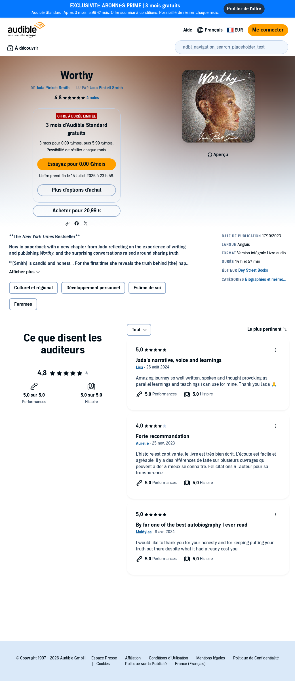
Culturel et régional (33, 288)
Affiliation (133, 658)
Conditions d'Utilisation (168, 658)
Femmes (23, 304)
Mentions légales (210, 658)
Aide (187, 30)
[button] (67, 223)
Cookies (103, 663)
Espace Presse (104, 658)
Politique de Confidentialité (256, 658)
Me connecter (268, 30)
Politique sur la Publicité (146, 663)
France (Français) (190, 663)
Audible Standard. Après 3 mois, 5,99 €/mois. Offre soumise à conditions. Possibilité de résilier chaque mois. (125, 8)
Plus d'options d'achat (77, 190)
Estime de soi (147, 288)
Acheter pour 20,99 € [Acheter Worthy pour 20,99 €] (76, 211)
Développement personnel (93, 288)
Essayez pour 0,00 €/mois (76, 164)
